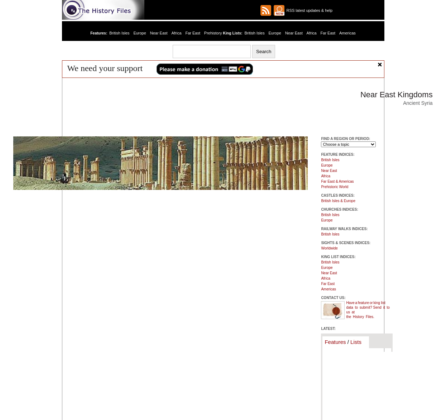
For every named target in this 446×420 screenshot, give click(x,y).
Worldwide (329, 248)
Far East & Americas (337, 181)
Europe (139, 33)
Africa (176, 33)
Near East (159, 33)
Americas (347, 33)
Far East (192, 33)
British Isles (119, 33)
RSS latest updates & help (308, 10)
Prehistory (213, 33)
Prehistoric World (334, 187)
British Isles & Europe (338, 201)
